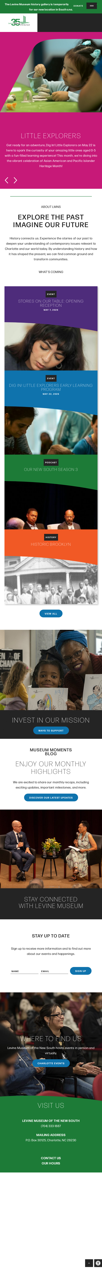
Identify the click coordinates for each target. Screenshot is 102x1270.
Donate (77, 5)
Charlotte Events (51, 1064)
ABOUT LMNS (51, 207)
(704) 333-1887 (51, 1127)
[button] (98, 1263)
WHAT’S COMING (51, 273)
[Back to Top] (89, 1263)
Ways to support (51, 731)
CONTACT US (51, 1159)
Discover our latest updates (51, 798)
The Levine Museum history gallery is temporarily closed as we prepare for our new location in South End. (51, 6)
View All (51, 613)
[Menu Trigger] (91, 6)
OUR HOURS (51, 1164)
